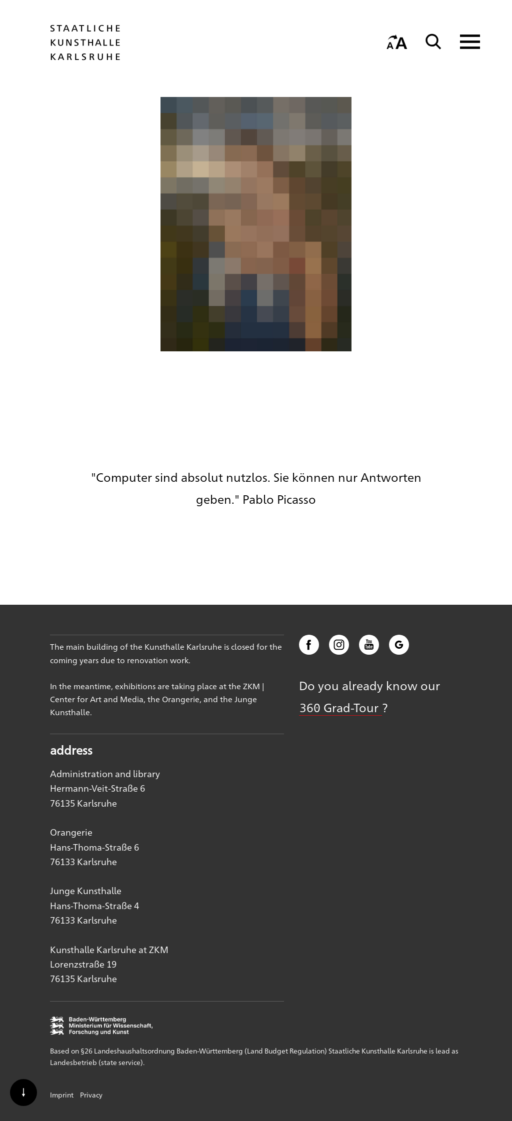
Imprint (62, 1094)
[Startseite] (85, 55)
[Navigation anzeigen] (464, 41)
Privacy (91, 1094)
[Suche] (434, 41)
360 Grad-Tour (341, 707)
